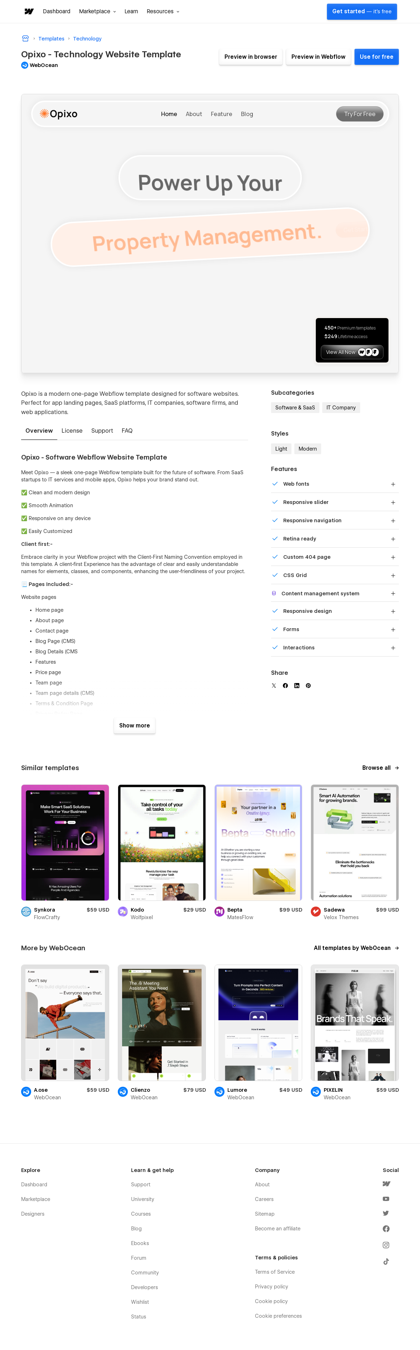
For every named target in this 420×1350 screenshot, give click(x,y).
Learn (131, 11)
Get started (362, 11)
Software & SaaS (295, 407)
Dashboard (57, 11)
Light (281, 449)
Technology (87, 39)
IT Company (341, 407)
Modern (308, 449)
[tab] (39, 431)
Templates (51, 39)
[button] (97, 11)
